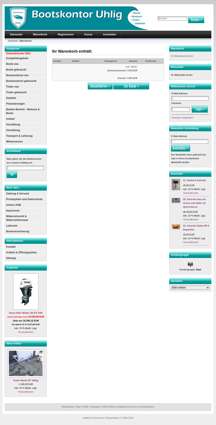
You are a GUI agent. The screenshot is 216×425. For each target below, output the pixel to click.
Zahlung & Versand (17, 193)
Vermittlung (13, 124)
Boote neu (12, 63)
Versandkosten (26, 332)
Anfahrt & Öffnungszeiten (21, 252)
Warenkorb (40, 34)
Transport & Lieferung (19, 135)
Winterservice (14, 141)
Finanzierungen (15, 103)
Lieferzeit (11, 225)
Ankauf (10, 118)
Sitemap (11, 258)
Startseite (16, 34)
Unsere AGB (13, 204)
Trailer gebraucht (16, 92)
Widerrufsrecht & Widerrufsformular (17, 218)
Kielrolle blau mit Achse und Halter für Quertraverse (194, 203)
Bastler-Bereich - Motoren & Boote (23, 111)
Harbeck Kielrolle (196, 180)
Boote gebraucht (16, 69)
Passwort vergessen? (182, 117)
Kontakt (11, 246)
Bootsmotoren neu (17, 75)
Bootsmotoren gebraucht (21, 81)
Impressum (13, 210)
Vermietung (13, 130)
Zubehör (11, 98)
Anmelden (109, 34)
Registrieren (66, 34)
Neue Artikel (13, 343)
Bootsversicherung (17, 231)
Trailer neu (12, 86)
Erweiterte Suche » (167, 25)
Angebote (12, 267)
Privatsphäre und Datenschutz (24, 199)
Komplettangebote (17, 58)
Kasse (88, 34)
